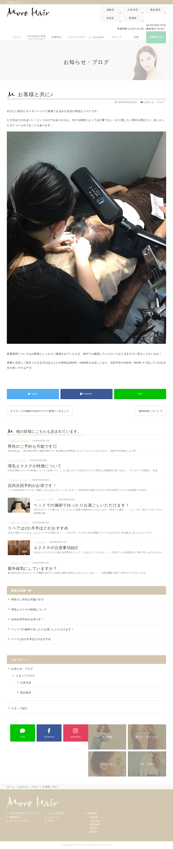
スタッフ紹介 (19, 708)
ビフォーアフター (19, 821)
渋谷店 (110, 18)
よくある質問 (55, 813)
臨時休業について (149, 411)
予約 (50, 821)
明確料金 (14, 817)
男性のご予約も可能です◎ (27, 599)
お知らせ (107, 764)
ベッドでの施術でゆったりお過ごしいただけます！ (42, 629)
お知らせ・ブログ (22, 669)
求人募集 (107, 737)
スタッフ (53, 817)
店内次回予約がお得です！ (27, 619)
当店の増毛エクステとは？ (24, 813)
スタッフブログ (25, 675)
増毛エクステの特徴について (29, 609)
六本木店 (133, 9)
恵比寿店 (155, 9)
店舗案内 (92, 813)
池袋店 (110, 9)
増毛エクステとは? (147, 737)
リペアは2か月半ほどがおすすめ (31, 639)
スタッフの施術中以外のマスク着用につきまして (41, 411)
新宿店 (133, 18)
